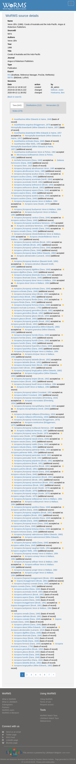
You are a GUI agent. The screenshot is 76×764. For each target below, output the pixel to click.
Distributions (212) (34, 105)
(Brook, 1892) (30, 294)
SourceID (12, 30)
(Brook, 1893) (32, 185)
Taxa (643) (17, 105)
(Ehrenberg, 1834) (34, 398)
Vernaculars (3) (52, 105)
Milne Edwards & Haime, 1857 (36, 133)
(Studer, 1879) (36, 204)
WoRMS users (8, 710)
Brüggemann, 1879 (30, 125)
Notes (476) (17, 111)
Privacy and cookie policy (45, 762)
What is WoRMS (9, 699)
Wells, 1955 (26, 144)
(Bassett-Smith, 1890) (34, 261)
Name (10, 21)
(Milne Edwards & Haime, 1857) (33, 146)
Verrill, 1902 (31, 455)
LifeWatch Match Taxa (49, 718)
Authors (11, 37)
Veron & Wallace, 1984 (34, 201)
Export (11, 71)
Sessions (12, 81)
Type (10, 65)
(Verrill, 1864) (31, 179)
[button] (12, 119)
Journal (11, 58)
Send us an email (11, 732)
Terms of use (45, 702)
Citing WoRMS (46, 699)
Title (10, 51)
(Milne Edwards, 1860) (33, 253)
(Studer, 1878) (30, 488)
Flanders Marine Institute (45, 759)
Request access (47, 704)
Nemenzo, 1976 (33, 223)
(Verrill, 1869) (33, 406)
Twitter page (9, 735)
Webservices (45, 721)
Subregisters (7, 704)
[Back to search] (14, 97)
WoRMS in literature (10, 713)
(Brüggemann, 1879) (35, 420)
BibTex (10, 77)
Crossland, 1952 (31, 392)
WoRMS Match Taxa (48, 715)
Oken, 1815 (21, 166)
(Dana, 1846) (28, 141)
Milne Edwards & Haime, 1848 (31, 119)
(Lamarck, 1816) (32, 256)
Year (10, 44)
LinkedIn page (10, 740)
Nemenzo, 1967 (32, 428)
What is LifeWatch (9, 702)
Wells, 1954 (30, 450)
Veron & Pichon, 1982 (33, 152)
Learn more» (66, 752)
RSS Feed (8, 737)
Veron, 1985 (32, 168)
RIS (9, 75)
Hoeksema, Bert (57, 93)
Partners (5, 707)
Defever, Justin (57, 90)
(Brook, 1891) (31, 242)
